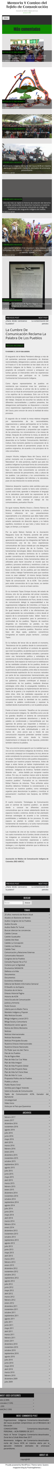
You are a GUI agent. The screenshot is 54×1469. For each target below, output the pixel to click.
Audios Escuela (11, 925)
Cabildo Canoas (11, 935)
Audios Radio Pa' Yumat (14, 929)
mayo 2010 (9, 1367)
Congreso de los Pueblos (15, 960)
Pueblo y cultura (11, 1083)
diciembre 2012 (11, 1270)
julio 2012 (9, 1285)
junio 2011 (9, 1326)
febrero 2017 (10, 1119)
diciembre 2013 (11, 1232)
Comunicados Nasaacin (12, 163)
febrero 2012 (10, 1301)
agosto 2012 (10, 1282)
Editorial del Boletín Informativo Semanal (21, 985)
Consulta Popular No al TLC (16, 963)
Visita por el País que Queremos (18, 1108)
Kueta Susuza (10, 1007)
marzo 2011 (9, 1336)
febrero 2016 (10, 1150)
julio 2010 (9, 1361)
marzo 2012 (9, 1298)
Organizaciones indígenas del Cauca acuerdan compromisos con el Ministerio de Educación (27, 57)
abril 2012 (9, 1295)
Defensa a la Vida (12, 973)
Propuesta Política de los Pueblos (18, 1080)
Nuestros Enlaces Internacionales (18, 1045)
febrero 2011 (10, 1339)
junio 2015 (9, 1175)
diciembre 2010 (11, 1345)
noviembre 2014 (11, 1197)
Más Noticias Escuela (13, 1017)
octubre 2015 (10, 1163)
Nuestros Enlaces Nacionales (16, 1048)
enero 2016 (9, 1153)
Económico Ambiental (14, 982)
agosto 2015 (10, 1169)
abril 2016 (9, 1144)
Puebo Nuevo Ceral (12, 1086)
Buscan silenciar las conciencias (18, 932)
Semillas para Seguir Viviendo (17, 1089)
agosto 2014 (10, 1207)
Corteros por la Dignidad (15, 966)
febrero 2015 (10, 1188)
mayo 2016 (9, 1141)
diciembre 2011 (11, 1308)
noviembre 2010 (11, 1348)
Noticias (8, 1033)
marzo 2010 (9, 1374)
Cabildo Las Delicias (13, 947)
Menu (6, 18)
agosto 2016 (10, 1131)
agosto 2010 (10, 1358)
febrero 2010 (10, 1377)
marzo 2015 (9, 1185)
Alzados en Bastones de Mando (17, 919)
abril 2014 (9, 1219)
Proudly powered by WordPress (18, 1465)
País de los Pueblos (12, 1055)
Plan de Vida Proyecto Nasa (16, 1070)
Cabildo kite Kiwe (12, 941)
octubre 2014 (10, 1200)
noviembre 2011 (11, 1311)
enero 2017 (9, 1122)
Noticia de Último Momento (14, 52)
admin (17, 61)
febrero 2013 (10, 1263)
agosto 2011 (10, 1320)
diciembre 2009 (11, 1380)
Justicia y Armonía (12, 1004)
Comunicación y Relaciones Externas (20, 954)
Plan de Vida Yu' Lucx (13, 1077)
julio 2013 (9, 1248)
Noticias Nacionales (14, 347)
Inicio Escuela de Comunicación (17, 1001)
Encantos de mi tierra (13, 992)
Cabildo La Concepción (14, 944)
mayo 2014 (9, 1216)
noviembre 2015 (11, 1159)
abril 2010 (9, 1371)
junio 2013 (9, 1251)
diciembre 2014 (11, 1194)
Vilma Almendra (25, 353)
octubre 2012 (10, 1276)
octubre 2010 (10, 1352)
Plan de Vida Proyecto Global (16, 1067)
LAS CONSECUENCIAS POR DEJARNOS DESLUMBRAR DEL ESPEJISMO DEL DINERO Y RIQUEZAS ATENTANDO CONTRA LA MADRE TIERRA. (27, 251)
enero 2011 (9, 1342)
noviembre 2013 (11, 1235)
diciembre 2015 (11, 1156)
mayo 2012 (9, 1292)
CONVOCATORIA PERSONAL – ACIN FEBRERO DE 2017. (27, 105)
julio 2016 (9, 1134)
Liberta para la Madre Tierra (16, 1010)
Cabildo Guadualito (12, 938)
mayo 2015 (9, 1178)
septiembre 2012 (12, 1279)
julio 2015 (9, 1172)
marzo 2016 (9, 1147)
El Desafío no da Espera (14, 988)
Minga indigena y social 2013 (16, 1020)
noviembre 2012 (11, 1273)
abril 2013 (9, 1257)
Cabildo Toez (10, 951)
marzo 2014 (9, 1222)
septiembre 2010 (12, 1355)
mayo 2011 (9, 1330)
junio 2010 (9, 1364)
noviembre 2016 (11, 1128)
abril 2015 (9, 1182)
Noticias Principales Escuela (16, 1042)
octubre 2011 (10, 1314)
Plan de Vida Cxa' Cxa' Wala (16, 1061)
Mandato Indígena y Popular (16, 1014)
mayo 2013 (9, 1254)
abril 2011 (9, 1333)
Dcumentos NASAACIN (14, 970)
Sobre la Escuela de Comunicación (19, 1092)
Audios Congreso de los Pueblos (18, 922)
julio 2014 (9, 1210)
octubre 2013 (10, 1238)
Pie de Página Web (12, 1058)
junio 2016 (9, 1137)
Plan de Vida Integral (13, 1064)
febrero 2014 (10, 1226)
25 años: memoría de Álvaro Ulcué (19, 916)
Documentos (10, 976)
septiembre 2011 (12, 1317)
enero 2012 (9, 1304)
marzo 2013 (9, 1260)
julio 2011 (9, 1323)
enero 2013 (9, 1267)
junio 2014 (9, 1213)
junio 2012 (9, 1289)
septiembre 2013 (12, 1241)
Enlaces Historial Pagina (14, 995)
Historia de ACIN (11, 998)
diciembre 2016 (11, 1125)
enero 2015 (9, 1191)
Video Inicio (9, 1105)
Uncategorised (11, 1101)
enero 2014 (9, 1229)
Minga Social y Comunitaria (16, 1023)
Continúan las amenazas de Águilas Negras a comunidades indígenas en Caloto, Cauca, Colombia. (27, 306)
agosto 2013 (10, 1245)
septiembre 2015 (12, 1166)
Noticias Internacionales (14, 1036)
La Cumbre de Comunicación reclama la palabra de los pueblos (26, 335)
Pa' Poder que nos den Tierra (16, 1051)
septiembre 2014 (12, 1204)
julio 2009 (9, 1383)
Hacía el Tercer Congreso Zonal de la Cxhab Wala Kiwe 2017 (27, 135)
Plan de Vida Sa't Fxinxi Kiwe (16, 1073)
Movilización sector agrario (16, 1026)
